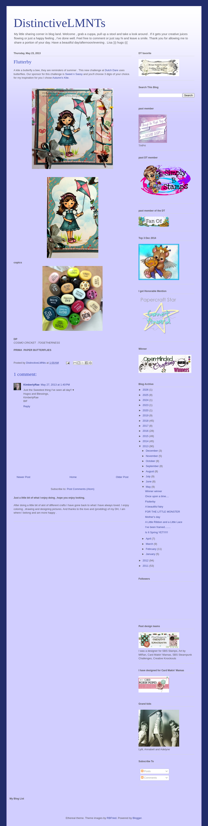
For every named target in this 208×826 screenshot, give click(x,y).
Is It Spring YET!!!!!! (156, 532)
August (150, 471)
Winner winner (153, 491)
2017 (146, 425)
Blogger (137, 818)
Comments (149, 777)
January (151, 554)
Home (73, 477)
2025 (146, 394)
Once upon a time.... (157, 496)
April (149, 538)
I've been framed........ (157, 527)
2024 (146, 400)
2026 (146, 389)
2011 (146, 565)
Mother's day (152, 516)
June (149, 481)
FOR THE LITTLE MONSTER (162, 511)
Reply (26, 406)
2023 (146, 405)
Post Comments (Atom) (80, 488)
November (152, 455)
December (152, 450)
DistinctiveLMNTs (59, 23)
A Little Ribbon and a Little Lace (163, 522)
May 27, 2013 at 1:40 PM (55, 384)
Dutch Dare (111, 70)
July (148, 476)
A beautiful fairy (154, 506)
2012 (146, 560)
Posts (146, 771)
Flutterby (150, 501)
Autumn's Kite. (60, 77)
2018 (146, 420)
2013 (146, 446)
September (152, 466)
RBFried (112, 818)
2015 (146, 436)
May (149, 486)
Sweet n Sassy (74, 74)
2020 (146, 410)
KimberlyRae (31, 384)
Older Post (122, 477)
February (151, 548)
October (151, 461)
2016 (146, 430)
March (150, 543)
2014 (146, 441)
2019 (146, 415)
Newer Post (23, 477)
